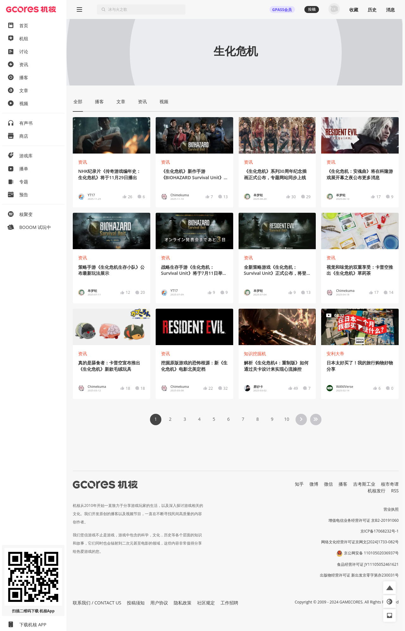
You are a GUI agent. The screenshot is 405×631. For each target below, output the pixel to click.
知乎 (299, 484)
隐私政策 (182, 603)
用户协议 (159, 603)
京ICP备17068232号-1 (379, 531)
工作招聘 (229, 603)
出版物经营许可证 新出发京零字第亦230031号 (359, 575)
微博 (313, 484)
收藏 (353, 10)
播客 (343, 484)
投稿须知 (136, 603)
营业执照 (391, 509)
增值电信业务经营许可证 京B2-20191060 (363, 520)
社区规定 (206, 603)
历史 (372, 10)
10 (286, 419)
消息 (390, 10)
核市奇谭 (390, 484)
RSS (395, 491)
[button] (389, 587)
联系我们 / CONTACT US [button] (97, 603)
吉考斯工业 (364, 484)
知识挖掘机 (255, 353)
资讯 (82, 162)
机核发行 (376, 491)
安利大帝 (335, 353)
